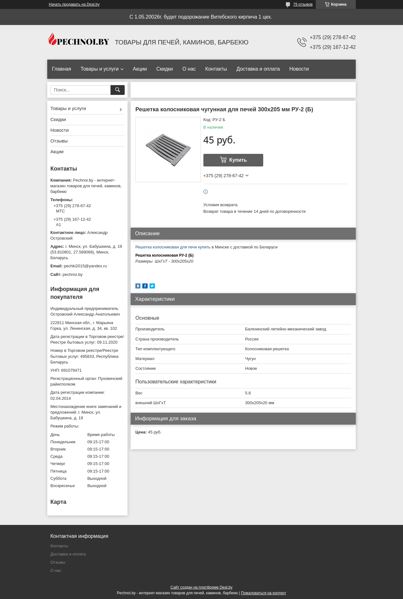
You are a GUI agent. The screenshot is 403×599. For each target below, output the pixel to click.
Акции (140, 69)
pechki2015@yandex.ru (85, 266)
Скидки (164, 69)
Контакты (216, 69)
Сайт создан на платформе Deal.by (202, 587)
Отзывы (59, 140)
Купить (238, 160)
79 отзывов (303, 4)
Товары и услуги (100, 69)
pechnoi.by (72, 274)
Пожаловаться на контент (263, 593)
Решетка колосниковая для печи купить (172, 247)
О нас (189, 69)
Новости (299, 69)
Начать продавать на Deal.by (74, 4)
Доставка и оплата (258, 69)
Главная (61, 69)
